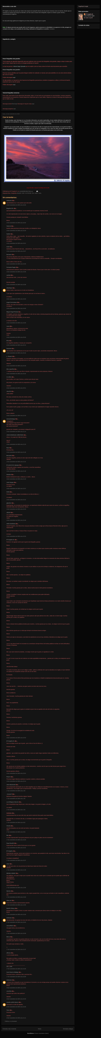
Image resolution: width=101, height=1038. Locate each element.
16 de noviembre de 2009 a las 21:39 (16, 471)
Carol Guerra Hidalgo (12, 972)
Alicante (19, 193)
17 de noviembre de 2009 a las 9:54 (15, 832)
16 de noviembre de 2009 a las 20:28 (16, 365)
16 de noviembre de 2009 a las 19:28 (16, 264)
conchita (8, 991)
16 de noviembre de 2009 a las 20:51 (16, 388)
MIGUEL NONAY (10, 873)
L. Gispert (9, 356)
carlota (8, 275)
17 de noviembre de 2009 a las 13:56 (16, 905)
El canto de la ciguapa (12, 465)
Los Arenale (28, 193)
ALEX (8, 246)
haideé (8, 234)
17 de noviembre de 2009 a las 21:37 (16, 949)
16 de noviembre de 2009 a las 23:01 (16, 773)
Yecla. (39, 193)
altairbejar (9, 288)
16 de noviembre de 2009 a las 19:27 (16, 251)
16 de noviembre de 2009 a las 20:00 (16, 337)
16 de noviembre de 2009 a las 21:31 (16, 461)
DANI (7, 492)
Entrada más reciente (9, 1029)
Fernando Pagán (11, 267)
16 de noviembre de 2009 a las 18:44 (16, 222)
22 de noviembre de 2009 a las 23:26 (16, 1006)
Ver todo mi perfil (88, 17)
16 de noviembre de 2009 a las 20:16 (16, 353)
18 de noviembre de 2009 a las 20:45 (16, 999)
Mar (7, 835)
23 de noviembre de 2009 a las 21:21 (16, 1018)
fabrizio (8, 891)
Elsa (7, 340)
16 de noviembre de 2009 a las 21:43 (16, 479)
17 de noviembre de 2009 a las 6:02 (15, 822)
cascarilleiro (9, 925)
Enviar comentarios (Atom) (42, 1033)
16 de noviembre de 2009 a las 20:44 (16, 373)
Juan (7, 863)
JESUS (8, 512)
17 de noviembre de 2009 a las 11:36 (16, 870)
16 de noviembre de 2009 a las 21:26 (16, 452)
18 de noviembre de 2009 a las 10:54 (16, 987)
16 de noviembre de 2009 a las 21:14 (16, 431)
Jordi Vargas (10, 482)
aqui (33, 103)
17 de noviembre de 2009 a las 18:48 (16, 933)
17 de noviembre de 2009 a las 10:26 (16, 839)
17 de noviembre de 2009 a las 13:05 (16, 887)
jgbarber (8, 503)
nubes (36, 193)
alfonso (8, 953)
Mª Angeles (9, 851)
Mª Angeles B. (10, 539)
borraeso (9, 254)
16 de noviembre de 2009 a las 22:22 (16, 499)
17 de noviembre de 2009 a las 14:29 (16, 914)
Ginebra (8, 474)
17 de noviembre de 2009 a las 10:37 (16, 860)
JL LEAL (8, 377)
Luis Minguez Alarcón (12, 802)
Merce (8, 936)
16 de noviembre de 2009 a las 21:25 (16, 444)
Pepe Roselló (10, 843)
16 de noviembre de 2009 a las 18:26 (16, 205)
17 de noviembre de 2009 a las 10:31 (16, 847)
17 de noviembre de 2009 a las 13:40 (16, 897)
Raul (7, 447)
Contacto (52, 29)
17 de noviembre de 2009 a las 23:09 (16, 976)
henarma (8, 348)
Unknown (9, 200)
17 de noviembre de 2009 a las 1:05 (15, 790)
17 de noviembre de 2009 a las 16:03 (16, 922)
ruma (7, 326)
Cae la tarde (8, 117)
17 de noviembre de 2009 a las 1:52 (15, 809)
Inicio (39, 1029)
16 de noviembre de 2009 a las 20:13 (16, 345)
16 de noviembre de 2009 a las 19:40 (16, 299)
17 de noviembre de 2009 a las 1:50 (15, 798)
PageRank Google (83, 6)
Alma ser (8, 900)
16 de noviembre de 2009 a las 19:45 (16, 322)
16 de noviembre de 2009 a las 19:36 (16, 271)
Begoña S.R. (9, 208)
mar (33, 193)
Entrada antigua (68, 1029)
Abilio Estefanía (10, 523)
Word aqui (14, 103)
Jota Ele (8, 391)
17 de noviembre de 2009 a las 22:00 (16, 968)
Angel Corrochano (11, 302)
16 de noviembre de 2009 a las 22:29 (16, 509)
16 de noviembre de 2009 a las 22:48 (16, 520)
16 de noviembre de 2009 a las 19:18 (16, 230)
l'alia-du (8, 226)
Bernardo (9, 455)
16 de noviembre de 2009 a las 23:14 (16, 781)
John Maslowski (10, 784)
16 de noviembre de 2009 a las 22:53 (16, 536)
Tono (7, 1010)
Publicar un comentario (11, 1021)
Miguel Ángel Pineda (12, 312)
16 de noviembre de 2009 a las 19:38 (16, 284)
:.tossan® (9, 794)
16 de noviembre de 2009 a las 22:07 (16, 488)
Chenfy (8, 825)
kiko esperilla (10, 369)
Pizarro (8, 776)
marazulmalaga (10, 419)
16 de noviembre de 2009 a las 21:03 (16, 415)
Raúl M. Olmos (10, 908)
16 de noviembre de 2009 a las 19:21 (16, 243)
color (23, 193)
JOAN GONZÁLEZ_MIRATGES (14, 435)
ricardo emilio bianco (12, 1002)
